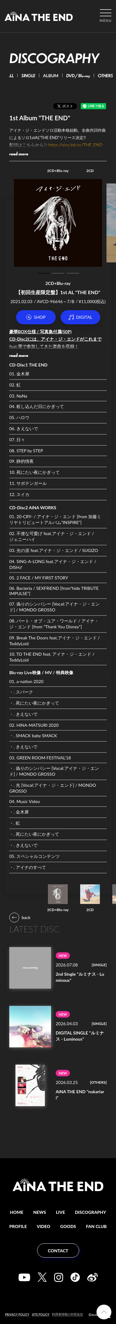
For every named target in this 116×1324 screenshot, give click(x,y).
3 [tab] (73, 273)
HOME (17, 1212)
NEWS (39, 1212)
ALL (12, 75)
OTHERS (107, 75)
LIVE (60, 1212)
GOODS (68, 1226)
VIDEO (43, 1226)
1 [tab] (43, 273)
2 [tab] (58, 273)
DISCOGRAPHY (90, 1212)
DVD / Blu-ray (80, 75)
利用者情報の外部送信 (67, 1314)
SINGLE (31, 75)
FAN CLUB (96, 1226)
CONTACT (58, 1250)
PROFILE (18, 1226)
